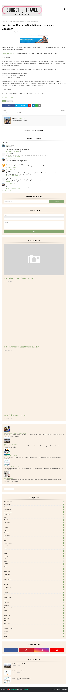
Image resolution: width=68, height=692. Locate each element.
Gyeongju (34, 537)
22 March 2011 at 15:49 (12, 167)
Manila (34, 589)
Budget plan (34, 514)
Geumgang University (8, 53)
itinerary (34, 556)
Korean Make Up (34, 576)
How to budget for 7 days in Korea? (19, 278)
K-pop (34, 566)
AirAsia (34, 506)
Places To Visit (34, 597)
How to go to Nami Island (10, 444)
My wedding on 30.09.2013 (15, 415)
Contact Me (64, 689)
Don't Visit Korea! (8, 478)
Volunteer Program (34, 628)
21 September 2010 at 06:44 (13, 156)
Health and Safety (34, 543)
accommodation (34, 501)
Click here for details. (8, 97)
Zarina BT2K (5, 32)
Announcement (34, 509)
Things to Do (34, 615)
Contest (34, 519)
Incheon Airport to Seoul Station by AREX (21, 346)
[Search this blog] (26, 201)
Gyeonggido (34, 535)
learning (8, 153)
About (58, 689)
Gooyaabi (26, 689)
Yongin (34, 636)
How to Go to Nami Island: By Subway (14, 467)
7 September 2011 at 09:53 (13, 188)
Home (3, 21)
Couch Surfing (34, 522)
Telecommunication (34, 613)
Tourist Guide (34, 623)
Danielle (8, 145)
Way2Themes (14, 689)
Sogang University (34, 607)
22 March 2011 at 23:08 (12, 176)
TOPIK (34, 620)
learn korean (8, 21)
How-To (34, 548)
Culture (34, 525)
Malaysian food (34, 587)
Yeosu (34, 633)
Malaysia (34, 584)
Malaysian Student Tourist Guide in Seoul (15, 433)
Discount (34, 527)
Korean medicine (34, 579)
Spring (34, 610)
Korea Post (34, 569)
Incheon (34, 550)
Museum (34, 592)
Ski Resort (34, 605)
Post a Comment (6, 190)
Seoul (34, 600)
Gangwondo (34, 532)
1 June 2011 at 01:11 (11, 181)
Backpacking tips (34, 512)
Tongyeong (34, 618)
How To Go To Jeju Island (10, 455)
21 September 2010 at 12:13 (13, 162)
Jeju (34, 558)
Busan (34, 517)
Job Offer (34, 563)
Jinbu (34, 561)
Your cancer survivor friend (13, 164)
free (34, 530)
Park (34, 594)
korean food (34, 574)
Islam (34, 553)
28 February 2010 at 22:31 (13, 151)
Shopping (34, 602)
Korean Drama (34, 571)
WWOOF (34, 631)
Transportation (34, 625)
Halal (34, 540)
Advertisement (34, 504)
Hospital (34, 545)
